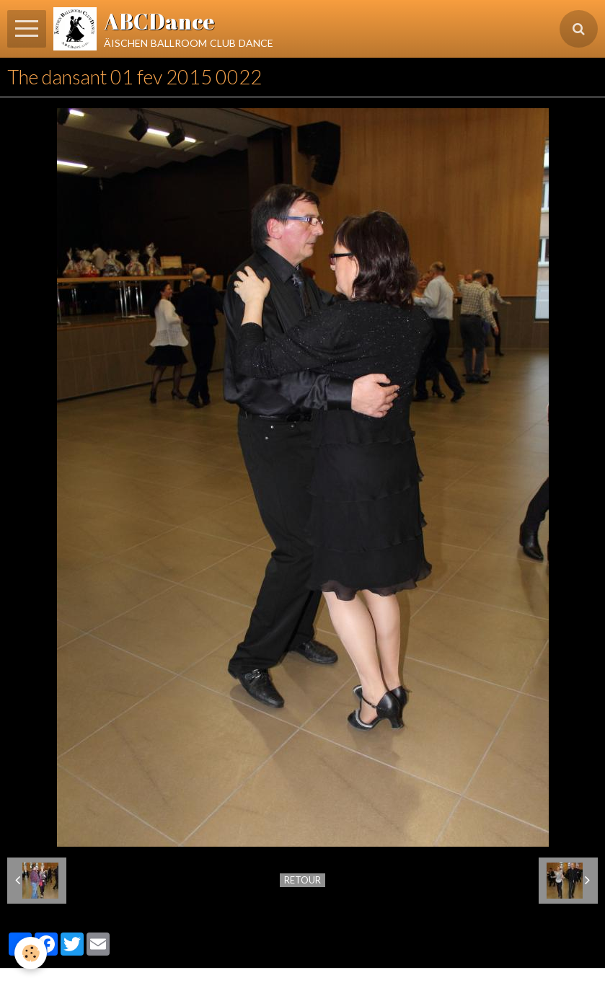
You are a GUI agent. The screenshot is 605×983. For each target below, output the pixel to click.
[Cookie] (30, 953)
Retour (302, 880)
